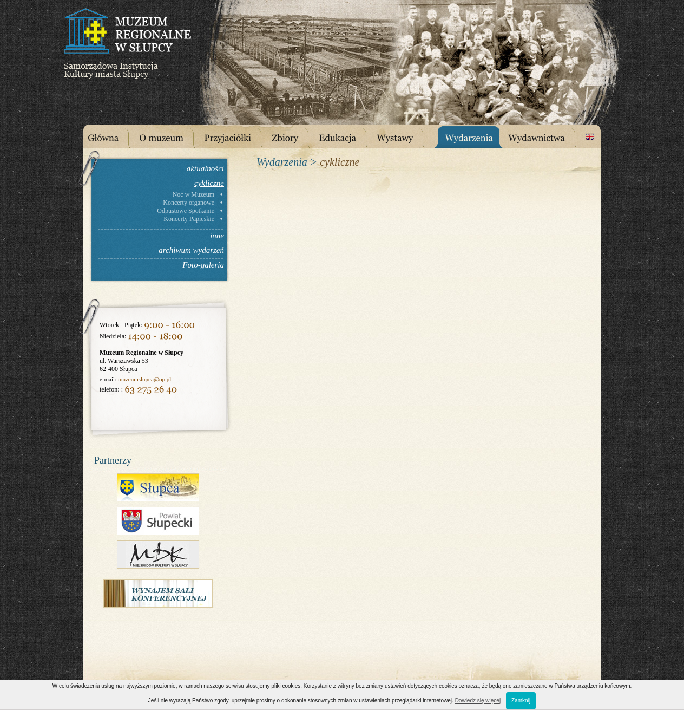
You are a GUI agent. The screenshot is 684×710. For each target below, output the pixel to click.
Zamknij (520, 701)
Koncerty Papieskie (188, 219)
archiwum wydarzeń (191, 250)
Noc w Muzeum (193, 194)
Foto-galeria (203, 264)
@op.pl (162, 379)
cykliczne (209, 183)
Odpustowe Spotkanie (185, 210)
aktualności (205, 168)
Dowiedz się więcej (478, 701)
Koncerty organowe (188, 202)
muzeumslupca (136, 379)
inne (217, 235)
